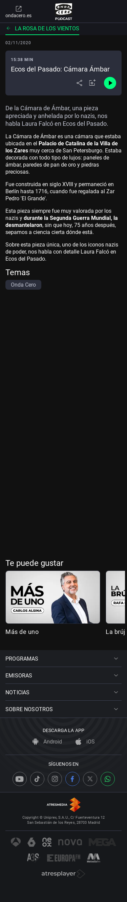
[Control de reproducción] (110, 83)
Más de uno (22, 631)
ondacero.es (18, 11)
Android (47, 741)
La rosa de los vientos (42, 28)
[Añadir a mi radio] (92, 83)
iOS (85, 741)
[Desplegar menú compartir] (79, 83)
